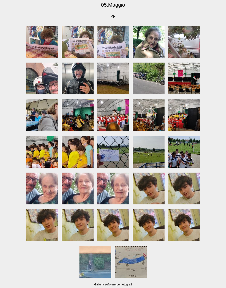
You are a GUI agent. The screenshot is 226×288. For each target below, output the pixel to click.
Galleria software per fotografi (113, 284)
